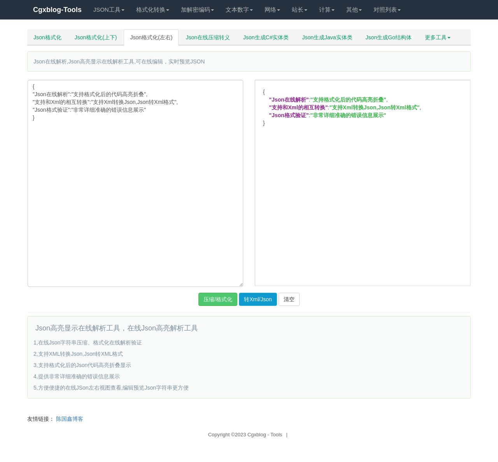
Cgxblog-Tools (57, 10)
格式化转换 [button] (152, 9)
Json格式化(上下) (96, 37)
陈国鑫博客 (69, 419)
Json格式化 (47, 37)
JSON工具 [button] (108, 9)
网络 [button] (272, 9)
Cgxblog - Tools (264, 434)
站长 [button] (299, 9)
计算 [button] (327, 9)
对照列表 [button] (387, 9)
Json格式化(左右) (151, 37)
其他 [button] (354, 9)
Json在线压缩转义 (208, 37)
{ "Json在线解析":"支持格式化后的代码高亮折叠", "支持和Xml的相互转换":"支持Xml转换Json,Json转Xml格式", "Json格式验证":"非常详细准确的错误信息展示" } (135, 183)
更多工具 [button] (438, 37)
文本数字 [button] (239, 9)
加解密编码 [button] (197, 9)
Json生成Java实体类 (327, 37)
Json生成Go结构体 (389, 37)
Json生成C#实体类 (266, 37)
